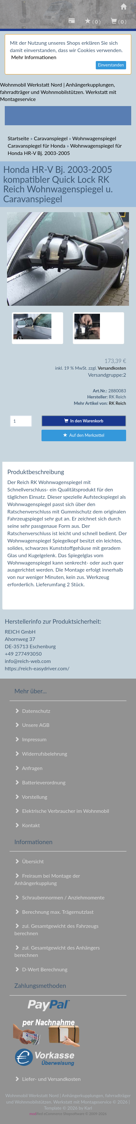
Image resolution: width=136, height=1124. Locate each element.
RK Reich (117, 403)
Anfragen (28, 768)
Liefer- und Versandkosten (47, 1079)
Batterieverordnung (39, 782)
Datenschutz (32, 711)
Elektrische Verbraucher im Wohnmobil (61, 811)
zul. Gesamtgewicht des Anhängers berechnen (57, 951)
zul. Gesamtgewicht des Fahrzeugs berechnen (56, 929)
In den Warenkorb (83, 420)
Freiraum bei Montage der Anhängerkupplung (47, 879)
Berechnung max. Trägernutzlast (54, 912)
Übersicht (29, 861)
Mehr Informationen (33, 57)
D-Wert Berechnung (40, 969)
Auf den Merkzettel (83, 435)
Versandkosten (112, 368)
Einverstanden (111, 64)
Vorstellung (30, 797)
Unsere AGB (31, 725)
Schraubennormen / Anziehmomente (59, 897)
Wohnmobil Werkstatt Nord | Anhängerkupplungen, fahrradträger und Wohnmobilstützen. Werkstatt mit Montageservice (58, 91)
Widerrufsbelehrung (40, 754)
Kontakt (27, 825)
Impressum (30, 739)
